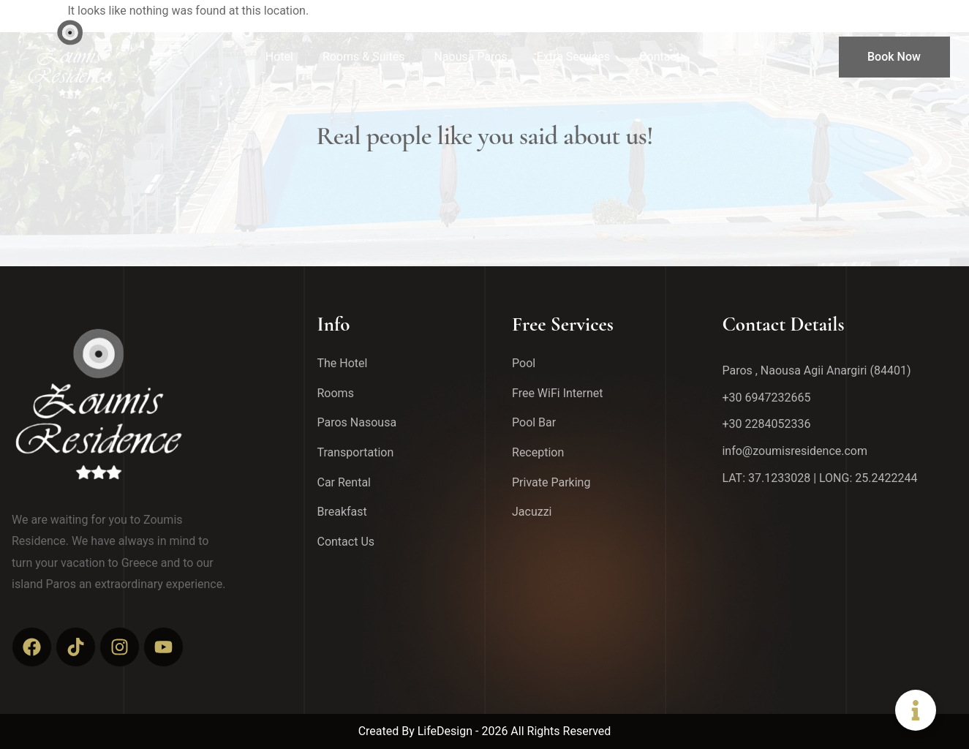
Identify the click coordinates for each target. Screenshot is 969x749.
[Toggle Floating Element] (915, 710)
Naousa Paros (470, 57)
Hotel (279, 57)
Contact (659, 57)
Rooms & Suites (363, 57)
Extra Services (573, 57)
